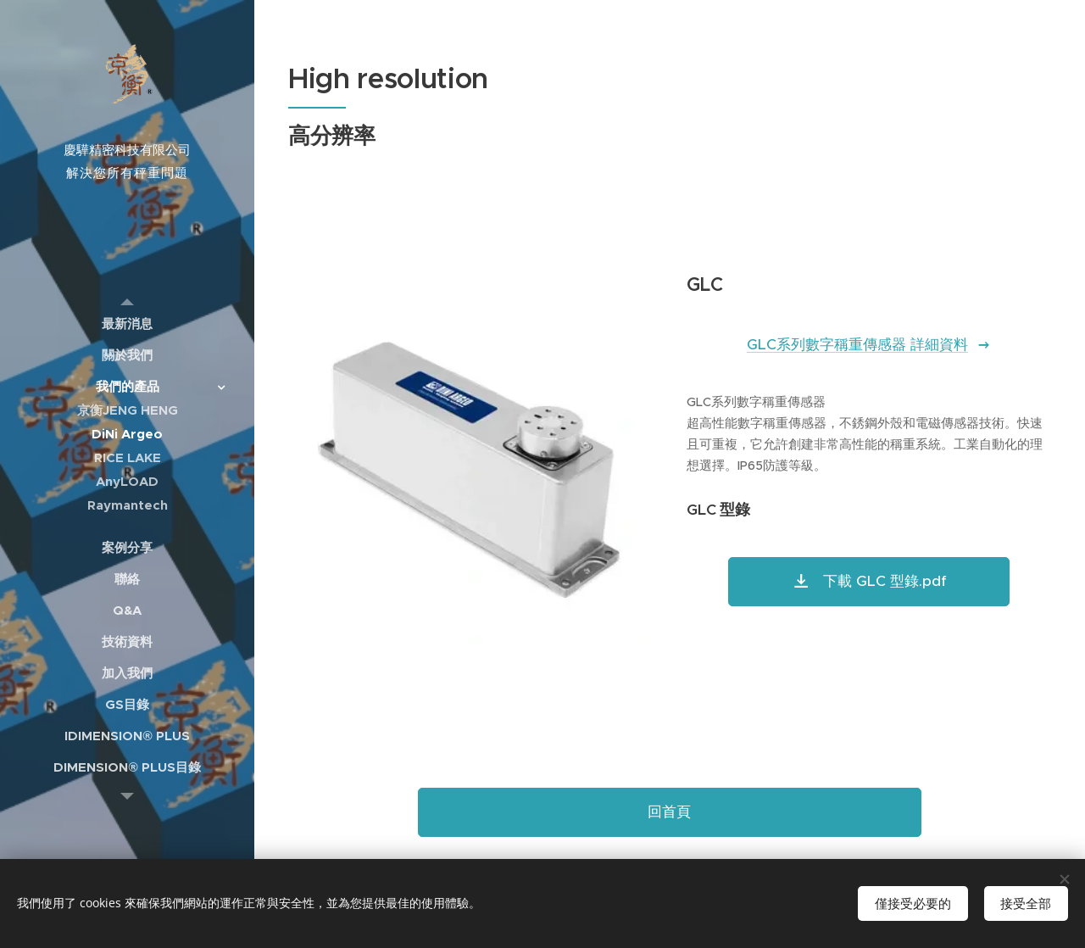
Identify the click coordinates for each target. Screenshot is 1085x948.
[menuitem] (127, 323)
